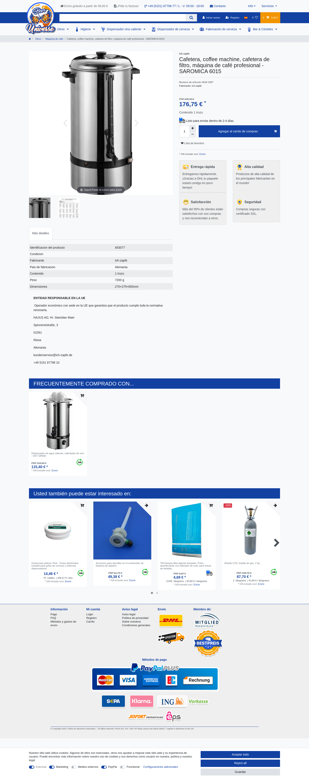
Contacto (218, 6)
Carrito (90, 621)
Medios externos (88, 766)
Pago (54, 614)
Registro (91, 618)
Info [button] (250, 6)
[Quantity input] (184, 131)
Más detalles (40, 233)
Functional (133, 766)
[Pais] (246, 17)
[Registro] (232, 17)
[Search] (191, 17)
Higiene (86, 29)
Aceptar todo (240, 754)
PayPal (112, 766)
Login (89, 614)
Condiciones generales (136, 625)
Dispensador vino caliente (124, 29)
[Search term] (122, 17)
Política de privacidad (135, 618)
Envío (202, 154)
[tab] (40, 233)
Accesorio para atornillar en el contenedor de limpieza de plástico (120, 564)
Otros (61, 29)
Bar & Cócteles (263, 29)
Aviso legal (128, 614)
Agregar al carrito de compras (247, 131)
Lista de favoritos (192, 143)
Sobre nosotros (131, 621)
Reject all (240, 763)
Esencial (41, 766)
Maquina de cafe (54, 39)
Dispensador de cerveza (174, 29)
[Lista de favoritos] (255, 17)
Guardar (240, 772)
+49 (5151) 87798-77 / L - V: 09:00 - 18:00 (174, 6)
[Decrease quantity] (192, 134)
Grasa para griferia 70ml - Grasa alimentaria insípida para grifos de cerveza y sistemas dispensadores (54, 566)
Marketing (62, 766)
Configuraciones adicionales (160, 766)
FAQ (53, 618)
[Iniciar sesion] (211, 17)
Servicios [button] (268, 6)
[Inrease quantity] (192, 128)
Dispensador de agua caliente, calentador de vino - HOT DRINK (57, 454)
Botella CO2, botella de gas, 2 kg (242, 563)
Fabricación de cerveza (222, 29)
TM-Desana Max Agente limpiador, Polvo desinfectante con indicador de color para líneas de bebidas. (185, 566)
